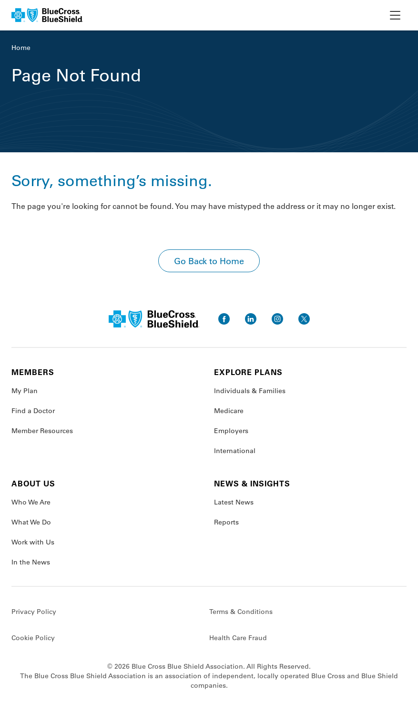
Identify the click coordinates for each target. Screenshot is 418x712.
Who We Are (31, 502)
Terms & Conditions (241, 611)
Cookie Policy (33, 637)
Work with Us (32, 542)
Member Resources (42, 430)
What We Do (31, 522)
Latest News (234, 502)
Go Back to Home (209, 261)
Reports (226, 522)
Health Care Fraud (238, 637)
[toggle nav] (395, 15)
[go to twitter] (304, 319)
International (234, 450)
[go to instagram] (277, 319)
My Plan (24, 390)
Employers (231, 430)
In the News (30, 562)
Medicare (229, 410)
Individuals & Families (249, 390)
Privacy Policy (33, 611)
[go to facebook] (224, 319)
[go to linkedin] (250, 319)
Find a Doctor (33, 410)
